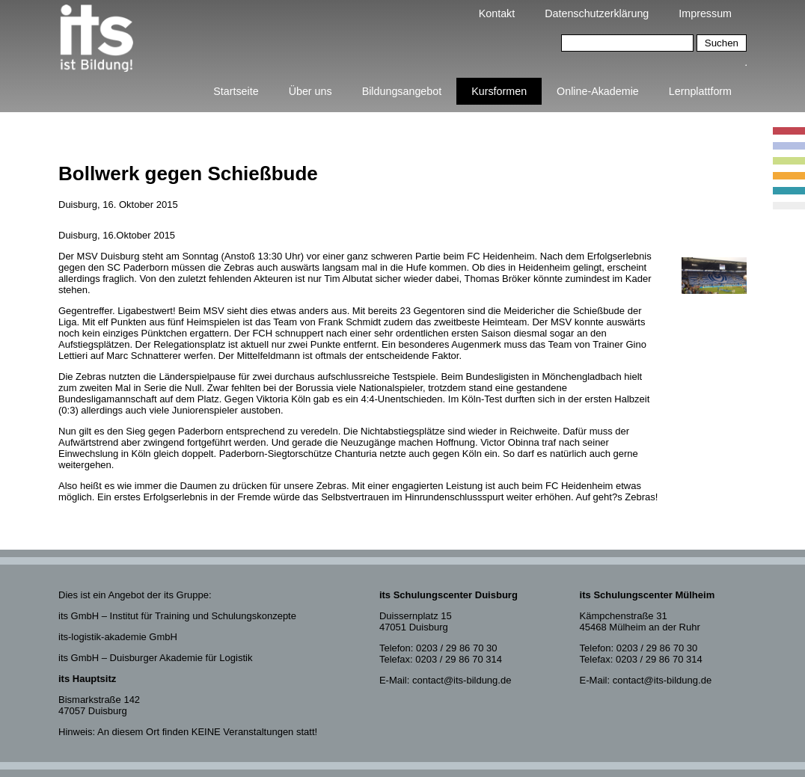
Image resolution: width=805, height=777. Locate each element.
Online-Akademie (598, 91)
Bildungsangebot (402, 91)
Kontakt (497, 13)
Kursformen (499, 91)
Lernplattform (700, 91)
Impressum (705, 13)
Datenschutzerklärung (597, 13)
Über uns (310, 91)
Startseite (235, 91)
